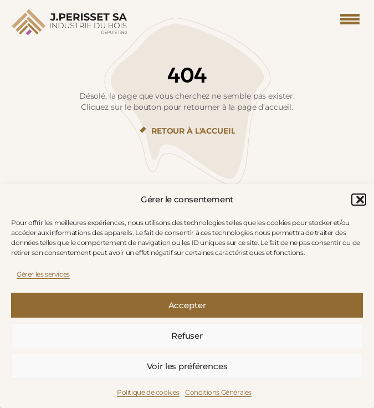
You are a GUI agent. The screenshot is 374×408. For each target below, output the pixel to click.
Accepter (187, 305)
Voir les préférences (187, 366)
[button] (357, 199)
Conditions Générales (218, 392)
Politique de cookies (148, 392)
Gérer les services (43, 274)
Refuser (187, 335)
